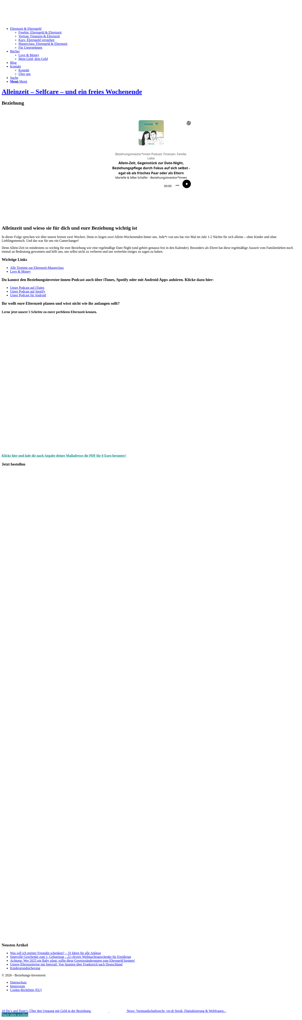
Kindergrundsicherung (25, 968)
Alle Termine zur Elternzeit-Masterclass (37, 267)
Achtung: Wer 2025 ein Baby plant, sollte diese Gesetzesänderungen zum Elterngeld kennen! (72, 960)
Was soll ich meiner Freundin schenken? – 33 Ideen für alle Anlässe (55, 953)
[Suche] (14, 77)
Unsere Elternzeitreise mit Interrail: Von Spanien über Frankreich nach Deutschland (66, 964)
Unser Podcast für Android (28, 295)
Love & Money (20, 271)
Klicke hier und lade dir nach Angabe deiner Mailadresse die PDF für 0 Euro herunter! (64, 455)
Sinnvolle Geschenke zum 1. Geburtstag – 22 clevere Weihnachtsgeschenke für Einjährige (70, 957)
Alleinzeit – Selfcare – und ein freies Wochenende (72, 91)
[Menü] (18, 81)
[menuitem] (155, 38)
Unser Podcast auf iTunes (27, 287)
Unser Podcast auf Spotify (27, 291)
